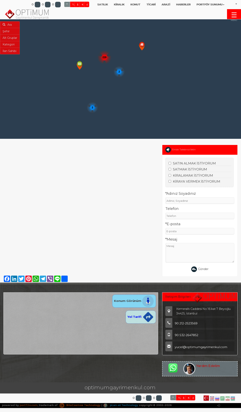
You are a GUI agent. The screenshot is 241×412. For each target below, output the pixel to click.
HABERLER (183, 4)
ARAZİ (166, 4)
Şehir (6, 31)
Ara (7, 24)
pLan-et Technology (120, 386)
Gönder (199, 269)
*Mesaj (171, 239)
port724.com (28, 386)
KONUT (135, 4)
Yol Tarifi (140, 317)
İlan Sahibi (9, 51)
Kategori (9, 44)
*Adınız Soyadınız (180, 193)
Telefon (172, 208)
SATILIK (102, 4)
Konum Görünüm (134, 301)
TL (73, 4)
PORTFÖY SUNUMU (210, 4)
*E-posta (173, 224)
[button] (142, 46)
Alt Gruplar (10, 38)
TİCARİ (151, 4)
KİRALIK (119, 4)
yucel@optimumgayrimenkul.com (196, 347)
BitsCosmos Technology (80, 386)
